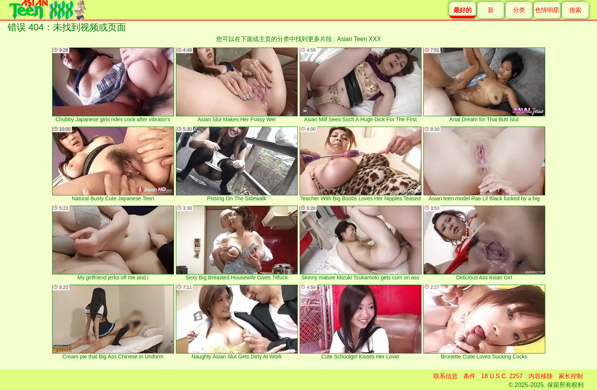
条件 (469, 376)
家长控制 (571, 376)
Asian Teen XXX (359, 39)
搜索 (575, 10)
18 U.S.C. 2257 (502, 376)
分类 (519, 10)
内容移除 (540, 376)
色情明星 (547, 10)
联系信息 (445, 376)
